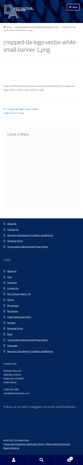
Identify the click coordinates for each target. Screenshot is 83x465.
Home (9, 27)
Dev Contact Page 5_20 (18, 293)
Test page (12, 345)
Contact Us (13, 229)
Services (11, 322)
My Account (14, 460)
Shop (9, 334)
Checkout (12, 282)
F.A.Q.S (10, 299)
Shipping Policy (15, 240)
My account (13, 305)
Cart (9, 276)
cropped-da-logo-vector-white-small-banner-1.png (36, 27)
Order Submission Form (19, 316)
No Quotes (12, 311)
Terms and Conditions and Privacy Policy (27, 246)
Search (41, 460)
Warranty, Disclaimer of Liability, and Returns (30, 235)
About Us (11, 223)
